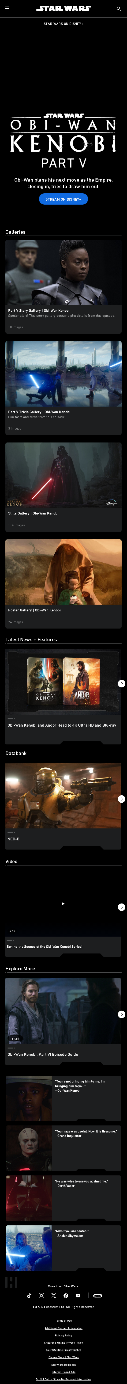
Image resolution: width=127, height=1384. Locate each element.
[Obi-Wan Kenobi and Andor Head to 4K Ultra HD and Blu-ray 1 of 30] (63, 682)
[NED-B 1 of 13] (63, 795)
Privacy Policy (63, 1335)
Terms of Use (63, 1320)
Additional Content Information (63, 1328)
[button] (63, 199)
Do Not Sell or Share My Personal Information (63, 1379)
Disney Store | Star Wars (64, 1357)
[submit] (119, 8)
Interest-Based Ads (63, 1371)
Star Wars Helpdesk (63, 1364)
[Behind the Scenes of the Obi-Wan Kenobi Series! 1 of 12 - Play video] (63, 904)
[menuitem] (7, 8)
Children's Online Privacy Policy (63, 1342)
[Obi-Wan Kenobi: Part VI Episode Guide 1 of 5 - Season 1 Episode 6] (63, 1011)
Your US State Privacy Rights (63, 1349)
